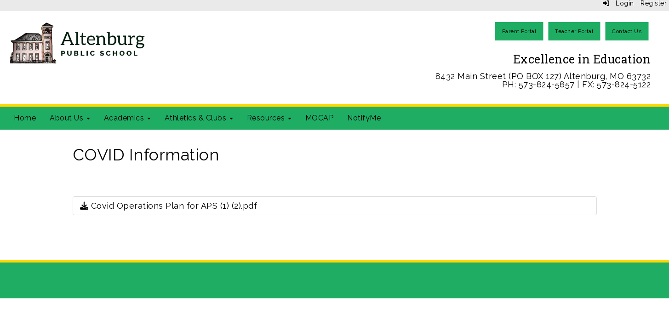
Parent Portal (519, 31)
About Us (70, 118)
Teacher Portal (574, 31)
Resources (269, 118)
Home (25, 118)
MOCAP (319, 118)
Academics (127, 118)
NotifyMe (364, 118)
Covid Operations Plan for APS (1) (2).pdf (168, 206)
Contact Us (626, 31)
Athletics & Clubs (199, 118)
